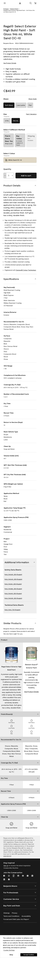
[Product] (20, 640)
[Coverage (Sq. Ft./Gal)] (20, 762)
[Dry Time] (20, 778)
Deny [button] (11, 955)
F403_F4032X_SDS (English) (13, 574)
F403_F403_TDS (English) (12, 610)
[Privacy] (16, 912)
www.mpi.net (7, 856)
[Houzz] (32, 876)
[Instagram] (9, 876)
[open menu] (4, 3)
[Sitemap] (7, 912)
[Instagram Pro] (13, 876)
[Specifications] (20, 279)
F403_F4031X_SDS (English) (13, 593)
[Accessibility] (27, 915)
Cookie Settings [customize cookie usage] (9, 950)
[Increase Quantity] (12, 175)
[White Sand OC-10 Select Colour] (20, 160)
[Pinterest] (23, 876)
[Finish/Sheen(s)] (20, 714)
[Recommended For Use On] (20, 739)
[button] (30, 3)
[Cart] (35, 3)
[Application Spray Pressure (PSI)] (20, 804)
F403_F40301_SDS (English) (13, 584)
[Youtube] (18, 876)
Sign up (5, 865)
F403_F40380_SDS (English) (13, 589)
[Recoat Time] (20, 791)
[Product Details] (20, 185)
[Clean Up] (20, 816)
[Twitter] (27, 876)
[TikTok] (9, 880)
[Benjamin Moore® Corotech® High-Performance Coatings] (12, 927)
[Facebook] (4, 876)
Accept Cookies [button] (28, 955)
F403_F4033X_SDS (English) (13, 598)
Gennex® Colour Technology (26, 270)
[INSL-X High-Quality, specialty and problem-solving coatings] (12, 933)
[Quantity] (8, 175)
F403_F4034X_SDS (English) (13, 579)
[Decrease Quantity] (5, 175)
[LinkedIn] (4, 880)
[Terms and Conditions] (12, 915)
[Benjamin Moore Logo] (20, 3)
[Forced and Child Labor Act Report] (17, 918)
